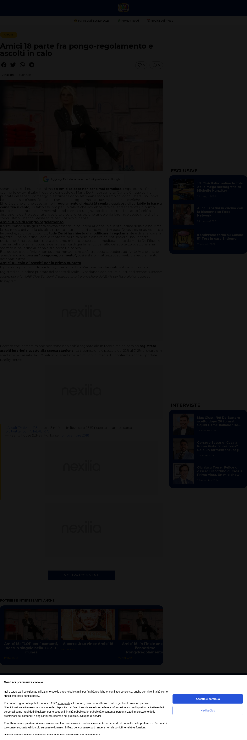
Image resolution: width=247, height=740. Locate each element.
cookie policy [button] (31, 695)
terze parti (64, 703)
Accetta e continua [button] (208, 698)
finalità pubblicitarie (77, 711)
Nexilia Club (207, 710)
